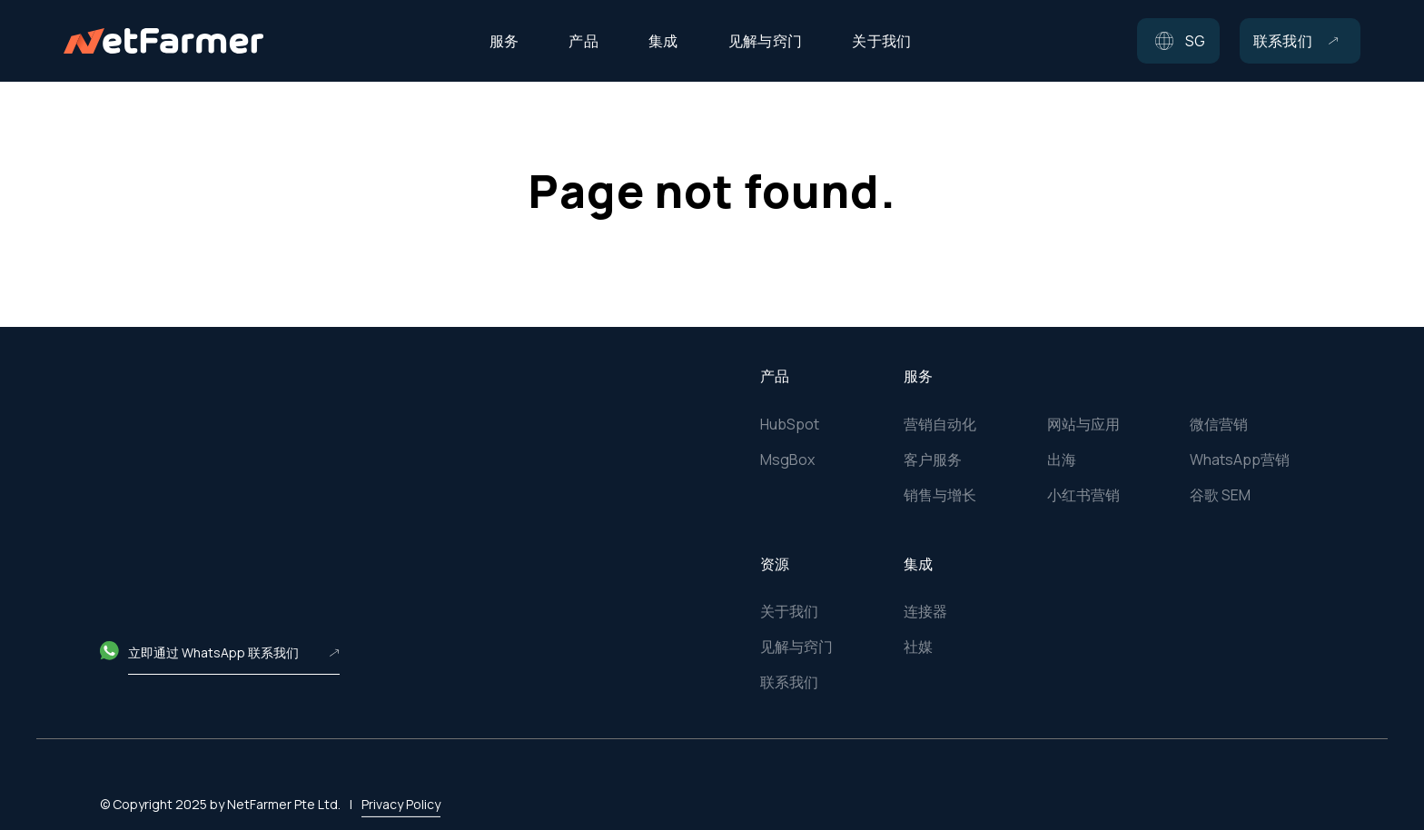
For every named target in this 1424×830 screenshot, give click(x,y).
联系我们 (789, 682)
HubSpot (789, 424)
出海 (1061, 459)
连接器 (925, 611)
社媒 (918, 647)
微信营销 (1219, 424)
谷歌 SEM (1220, 495)
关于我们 (789, 611)
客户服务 (933, 459)
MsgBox (787, 459)
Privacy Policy (400, 779)
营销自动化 (940, 424)
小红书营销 (1083, 495)
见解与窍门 (796, 647)
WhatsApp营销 (1240, 459)
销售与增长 (940, 495)
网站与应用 (1083, 424)
